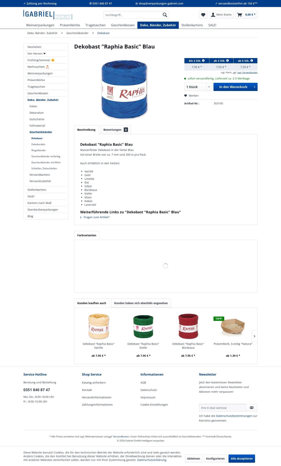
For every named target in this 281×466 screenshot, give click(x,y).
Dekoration (36, 113)
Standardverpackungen (43, 209)
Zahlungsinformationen (97, 404)
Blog (30, 216)
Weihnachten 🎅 (38, 67)
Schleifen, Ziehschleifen (44, 168)
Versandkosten (121, 436)
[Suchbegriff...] (136, 15)
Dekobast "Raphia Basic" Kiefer (143, 346)
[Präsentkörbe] (70, 25)
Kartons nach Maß (40, 203)
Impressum (147, 397)
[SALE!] (212, 25)
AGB (143, 382)
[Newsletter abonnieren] (251, 408)
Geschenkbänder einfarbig (45, 156)
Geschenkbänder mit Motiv (46, 162)
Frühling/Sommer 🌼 (41, 60)
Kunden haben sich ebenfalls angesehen (141, 303)
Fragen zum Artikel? (94, 217)
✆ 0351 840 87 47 (100, 3)
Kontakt (87, 390)
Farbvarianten (86, 235)
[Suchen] (165, 15)
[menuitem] (136, 15)
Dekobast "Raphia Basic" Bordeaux (188, 346)
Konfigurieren (215, 458)
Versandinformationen (96, 397)
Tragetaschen (36, 86)
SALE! (31, 196)
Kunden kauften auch (91, 303)
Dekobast (36, 138)
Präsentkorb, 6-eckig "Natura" (233, 344)
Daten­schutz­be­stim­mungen (234, 416)
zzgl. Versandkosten (247, 72)
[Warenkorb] (246, 15)
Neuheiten (34, 47)
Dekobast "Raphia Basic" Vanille (99, 346)
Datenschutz (148, 390)
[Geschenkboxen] (122, 25)
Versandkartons (39, 175)
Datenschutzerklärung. (152, 460)
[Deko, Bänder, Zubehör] (158, 25)
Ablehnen (193, 458)
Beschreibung (86, 130)
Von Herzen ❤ (37, 53)
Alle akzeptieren (242, 458)
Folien (33, 106)
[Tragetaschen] (95, 25)
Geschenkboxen (38, 93)
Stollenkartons (37, 190)
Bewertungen (115, 129)
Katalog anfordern (94, 382)
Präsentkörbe (36, 80)
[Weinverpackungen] (40, 25)
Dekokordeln (38, 144)
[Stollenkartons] (192, 25)
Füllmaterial (37, 125)
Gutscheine (36, 119)
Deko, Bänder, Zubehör (43, 100)
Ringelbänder (38, 150)
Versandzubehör (40, 181)
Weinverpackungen (40, 73)
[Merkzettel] (203, 15)
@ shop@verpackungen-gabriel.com (159, 3)
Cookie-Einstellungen (154, 404)
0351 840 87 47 (36, 389)
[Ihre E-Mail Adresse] (222, 408)
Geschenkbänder (40, 132)
